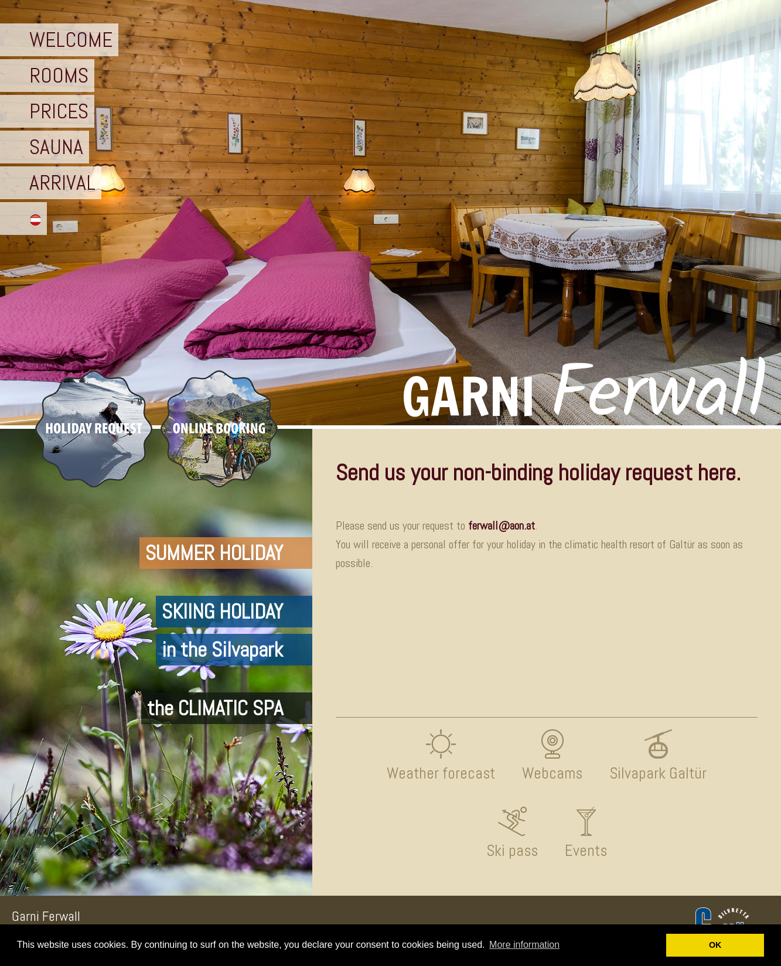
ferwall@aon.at (501, 525)
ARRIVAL (62, 182)
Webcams (552, 773)
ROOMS (58, 75)
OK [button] (715, 945)
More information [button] (524, 945)
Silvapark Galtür (658, 773)
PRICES (58, 111)
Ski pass (512, 851)
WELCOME (70, 39)
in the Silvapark (222, 650)
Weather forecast (441, 773)
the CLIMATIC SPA (215, 708)
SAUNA (56, 147)
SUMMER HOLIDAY (214, 553)
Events (586, 851)
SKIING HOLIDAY (222, 611)
